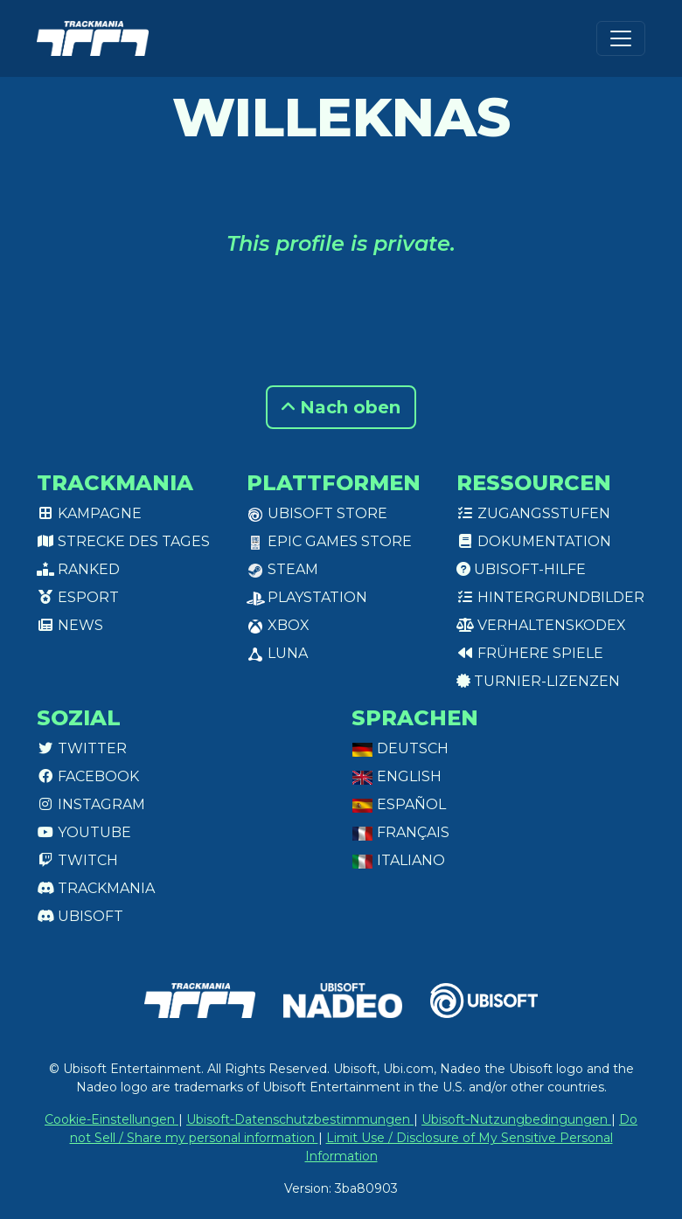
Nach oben (341, 407)
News (70, 625)
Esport (78, 597)
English (396, 776)
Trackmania (96, 888)
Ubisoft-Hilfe (521, 569)
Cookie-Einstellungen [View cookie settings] (111, 1119)
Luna (277, 653)
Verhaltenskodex (541, 625)
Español (398, 804)
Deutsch (400, 748)
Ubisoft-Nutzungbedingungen (516, 1119)
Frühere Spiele (529, 653)
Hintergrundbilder (550, 597)
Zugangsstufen (533, 513)
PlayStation (307, 597)
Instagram (91, 804)
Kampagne (89, 513)
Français (400, 832)
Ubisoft (80, 916)
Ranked (78, 569)
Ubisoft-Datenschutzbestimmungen (300, 1119)
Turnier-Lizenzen (538, 681)
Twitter (82, 748)
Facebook (88, 776)
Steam (282, 569)
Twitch (77, 860)
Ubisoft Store (317, 513)
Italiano (398, 860)
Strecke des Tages (123, 541)
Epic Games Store (329, 541)
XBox (278, 625)
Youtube (84, 832)
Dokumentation (533, 541)
